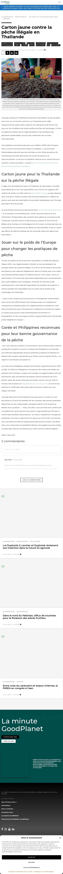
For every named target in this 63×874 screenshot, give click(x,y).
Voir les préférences (31, 867)
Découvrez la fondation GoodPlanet (15, 819)
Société (6, 19)
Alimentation (7, 17)
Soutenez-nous (7, 812)
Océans (24, 45)
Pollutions (35, 541)
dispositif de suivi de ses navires (35, 384)
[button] (60, 838)
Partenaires (5, 805)
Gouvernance (7, 45)
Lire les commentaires (31, 480)
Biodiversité (21, 17)
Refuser (31, 862)
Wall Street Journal (39, 193)
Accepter (31, 857)
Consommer (40, 43)
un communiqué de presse (49, 210)
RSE (48, 45)
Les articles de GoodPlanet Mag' (43, 17)
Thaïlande (56, 45)
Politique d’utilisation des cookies (20, 871)
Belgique (30, 43)
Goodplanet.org (10, 737)
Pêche (32, 45)
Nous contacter (7, 809)
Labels (17, 45)
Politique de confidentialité (44, 871)
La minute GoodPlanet (9, 816)
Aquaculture (20, 43)
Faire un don (8, 741)
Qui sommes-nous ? (9, 802)
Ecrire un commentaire (12, 449)
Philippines (40, 45)
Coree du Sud (52, 43)
